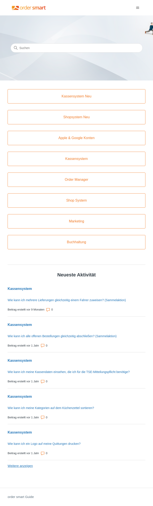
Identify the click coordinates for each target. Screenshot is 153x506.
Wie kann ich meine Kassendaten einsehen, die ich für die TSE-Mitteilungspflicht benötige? (69, 372)
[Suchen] (76, 48)
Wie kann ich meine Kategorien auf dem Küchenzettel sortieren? (51, 408)
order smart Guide (21, 497)
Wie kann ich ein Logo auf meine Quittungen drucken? (44, 443)
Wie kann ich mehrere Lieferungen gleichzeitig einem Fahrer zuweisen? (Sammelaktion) (67, 300)
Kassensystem (20, 289)
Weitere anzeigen (20, 466)
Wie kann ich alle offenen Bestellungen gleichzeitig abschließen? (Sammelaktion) (62, 336)
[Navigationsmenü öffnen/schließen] (137, 7)
